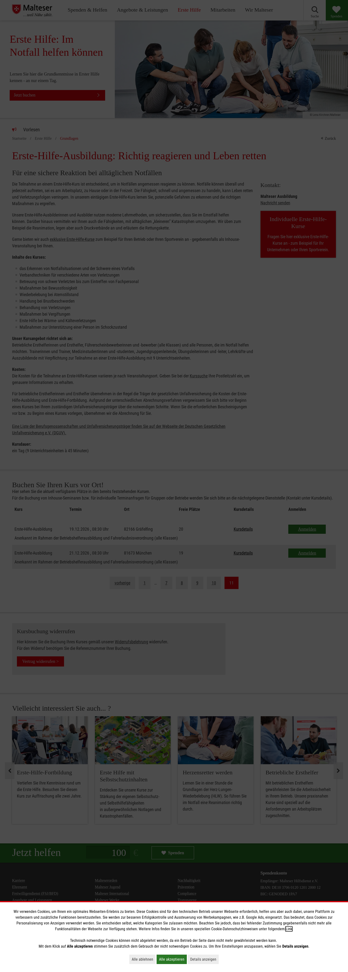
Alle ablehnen (144, 959)
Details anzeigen (204, 959)
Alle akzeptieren (173, 959)
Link (289, 929)
